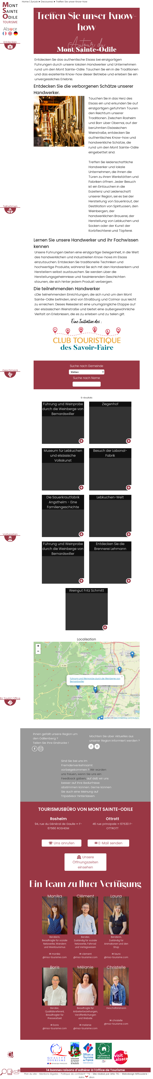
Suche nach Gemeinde (86, 366)
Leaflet (107, 718)
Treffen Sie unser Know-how (71, 1)
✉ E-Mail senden (108, 843)
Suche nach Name (86, 378)
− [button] (38, 651)
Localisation (86, 639)
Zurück (34, 1)
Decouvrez (47, 1)
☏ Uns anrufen (61, 843)
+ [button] (38, 646)
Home (25, 1)
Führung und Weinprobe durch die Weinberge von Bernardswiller (95, 680)
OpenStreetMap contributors (126, 718)
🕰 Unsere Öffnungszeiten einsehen (85, 862)
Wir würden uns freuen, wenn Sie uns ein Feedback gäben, (83, 774)
